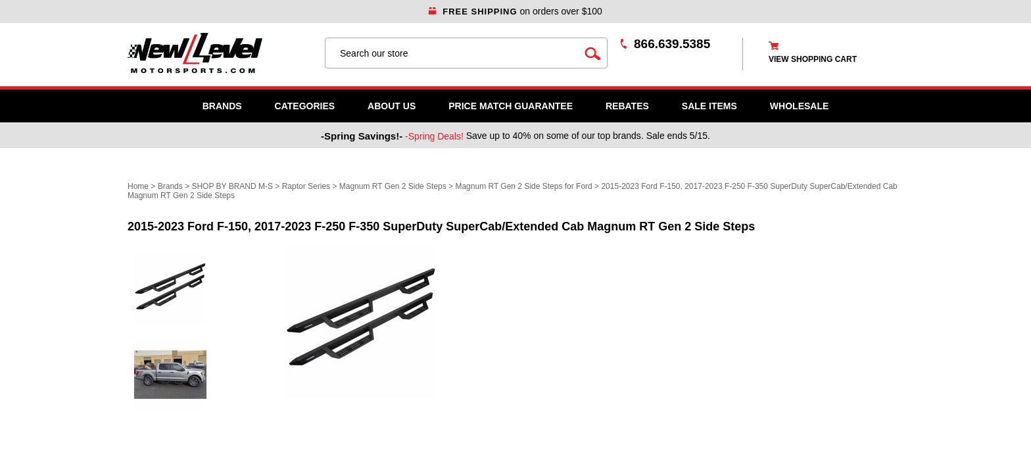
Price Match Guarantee (510, 106)
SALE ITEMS (709, 106)
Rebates (627, 106)
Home (138, 186)
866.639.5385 (672, 44)
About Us (392, 106)
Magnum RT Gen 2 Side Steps (392, 186)
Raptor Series (306, 186)
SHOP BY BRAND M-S (232, 186)
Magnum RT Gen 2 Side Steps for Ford (523, 186)
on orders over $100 (515, 11)
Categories (305, 106)
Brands (222, 106)
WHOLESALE (799, 106)
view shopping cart (813, 59)
